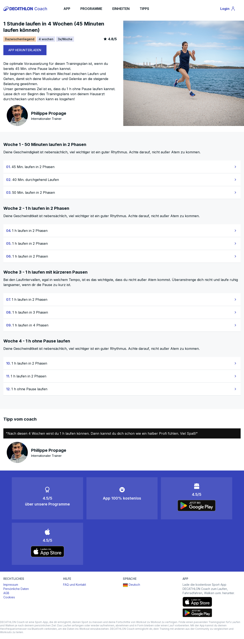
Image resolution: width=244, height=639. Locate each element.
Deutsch (131, 585)
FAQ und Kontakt (74, 584)
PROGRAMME (91, 9)
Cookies (9, 597)
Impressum (10, 584)
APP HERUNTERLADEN (24, 50)
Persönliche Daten (16, 589)
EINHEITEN (121, 9)
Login (229, 9)
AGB (6, 593)
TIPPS (144, 9)
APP (67, 9)
